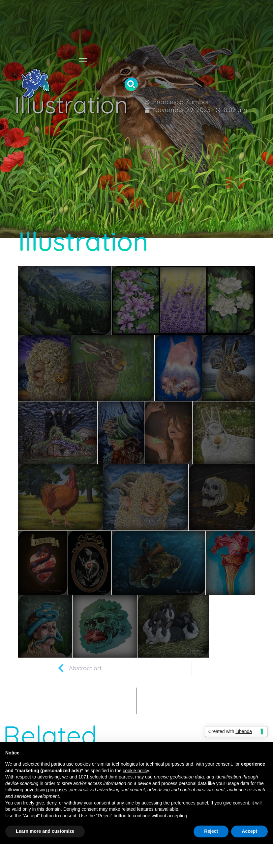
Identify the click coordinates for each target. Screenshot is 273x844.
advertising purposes (45, 789)
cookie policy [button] (136, 770)
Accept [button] (249, 831)
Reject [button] (211, 831)
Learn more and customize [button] (45, 831)
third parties (120, 776)
